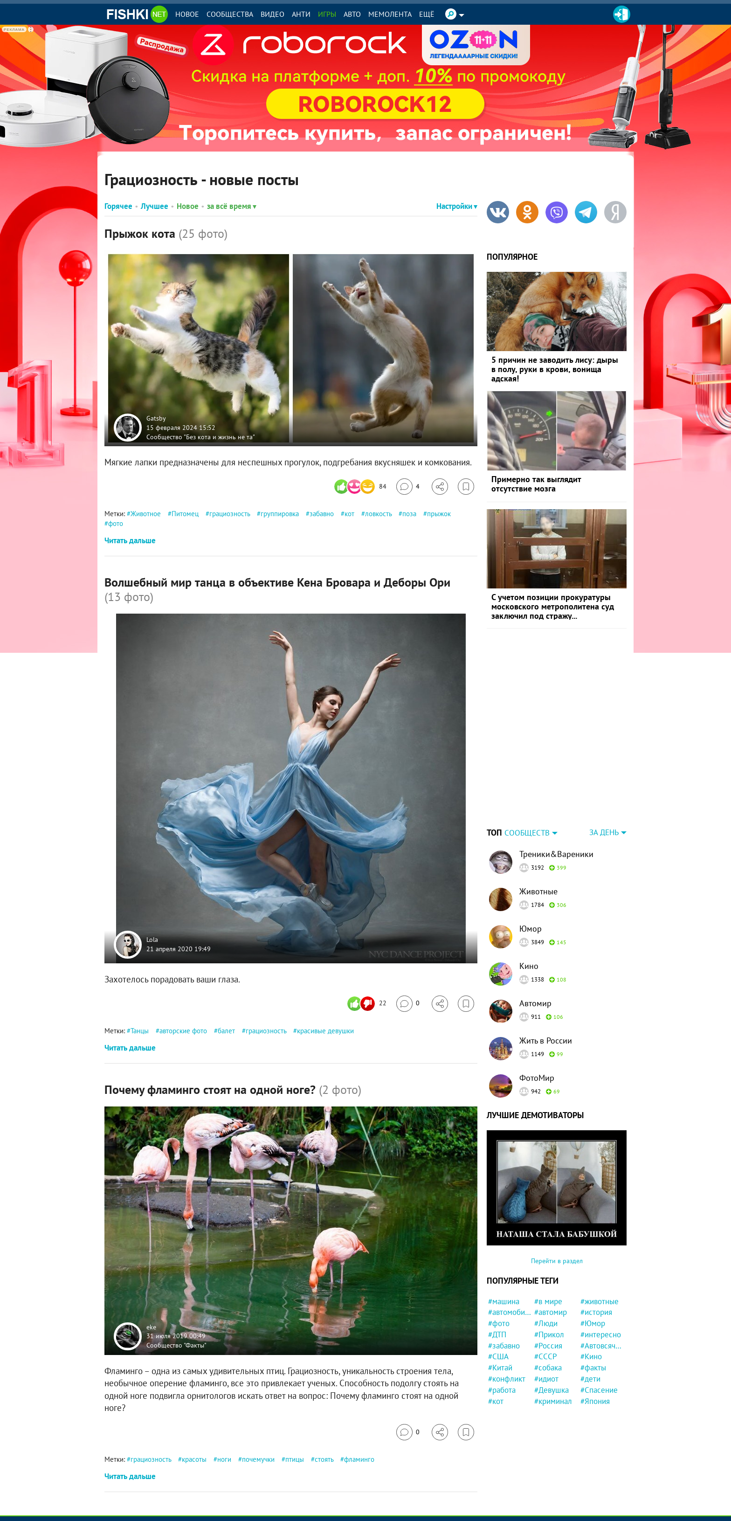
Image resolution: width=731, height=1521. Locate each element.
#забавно (504, 1287)
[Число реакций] (361, 486)
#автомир (550, 1254)
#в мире (548, 1243)
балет (226, 1030)
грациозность (229, 513)
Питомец (185, 513)
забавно (322, 513)
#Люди (546, 1265)
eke (151, 1326)
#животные (599, 1243)
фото (115, 523)
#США (498, 1298)
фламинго (359, 1459)
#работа (502, 1332)
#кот (495, 1343)
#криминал (553, 1343)
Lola (152, 940)
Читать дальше (130, 540)
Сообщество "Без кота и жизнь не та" (200, 436)
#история (596, 1254)
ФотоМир (536, 1019)
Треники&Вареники (556, 795)
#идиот (546, 1320)
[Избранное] (466, 486)
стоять (324, 1459)
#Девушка (551, 1332)
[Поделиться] (440, 486)
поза (409, 513)
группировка (280, 513)
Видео (272, 14)
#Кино (591, 1298)
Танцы (140, 1030)
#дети (590, 1320)
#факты (593, 1309)
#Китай (500, 1309)
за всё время (231, 206)
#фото (499, 1265)
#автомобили (509, 1254)
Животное (146, 513)
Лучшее (154, 206)
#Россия (548, 1287)
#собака (548, 1309)
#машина (503, 1243)
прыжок (439, 513)
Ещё (426, 14)
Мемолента (390, 14)
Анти (301, 14)
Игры (327, 14)
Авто (352, 14)
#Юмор (592, 1265)
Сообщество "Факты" (176, 1345)
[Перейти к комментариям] (408, 486)
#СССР (545, 1298)
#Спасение (599, 1332)
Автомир (535, 945)
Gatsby (156, 418)
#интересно (600, 1276)
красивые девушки (325, 1030)
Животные (538, 833)
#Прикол (549, 1276)
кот (349, 513)
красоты (194, 1459)
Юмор (530, 870)
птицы (294, 1459)
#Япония (595, 1343)
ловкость (378, 513)
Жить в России (545, 982)
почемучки (258, 1459)
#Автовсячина (602, 1287)
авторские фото (183, 1030)
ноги (224, 1459)
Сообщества (230, 14)
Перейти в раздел (557, 1202)
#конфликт (506, 1320)
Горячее (118, 206)
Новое (187, 14)
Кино (528, 907)
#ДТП (497, 1276)
